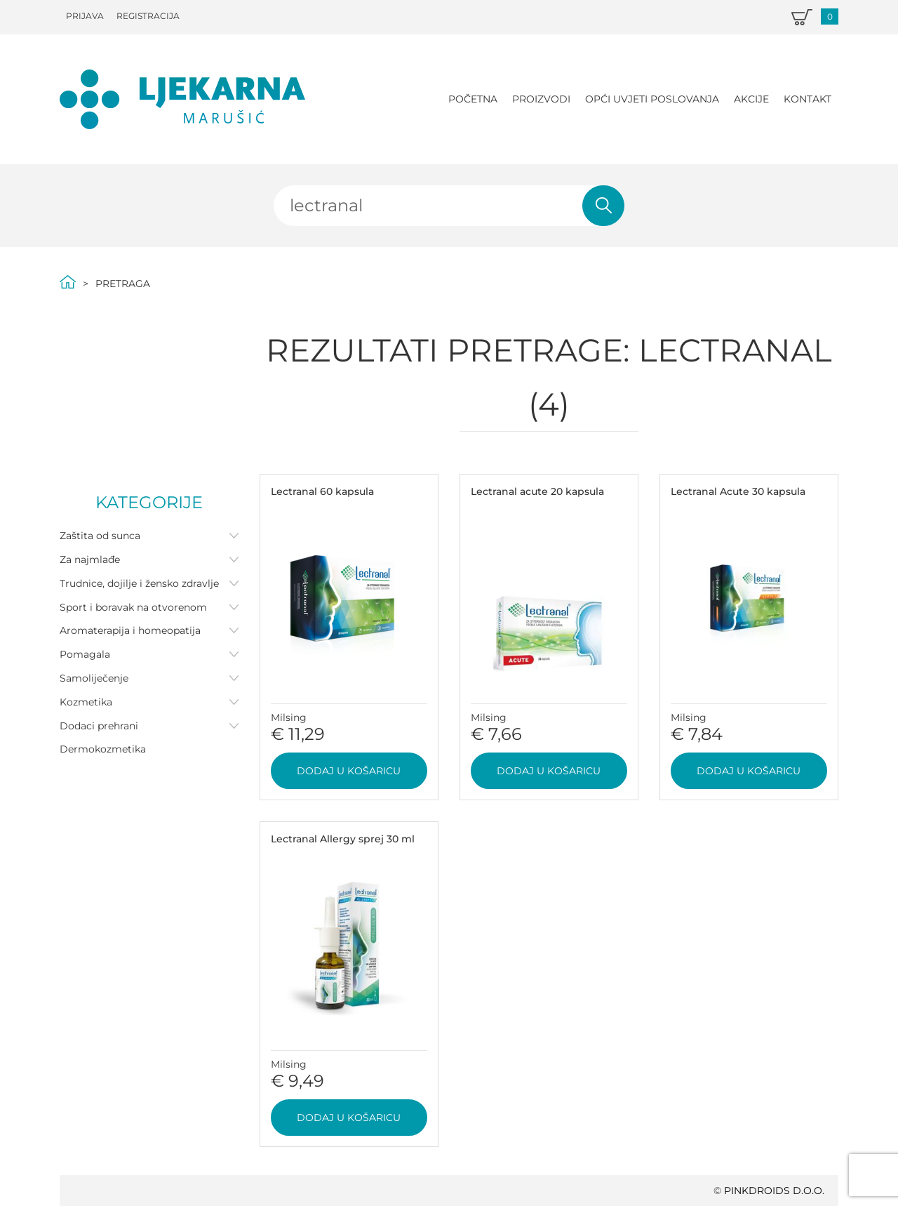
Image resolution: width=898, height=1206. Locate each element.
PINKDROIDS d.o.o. (774, 1190)
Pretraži (603, 205)
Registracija (148, 16)
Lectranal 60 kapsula (322, 491)
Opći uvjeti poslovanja (652, 99)
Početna (472, 99)
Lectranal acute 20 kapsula (537, 491)
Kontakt (807, 99)
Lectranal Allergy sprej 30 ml (343, 839)
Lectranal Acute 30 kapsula (738, 491)
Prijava (85, 16)
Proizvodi (541, 99)
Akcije (751, 99)
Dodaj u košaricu (349, 770)
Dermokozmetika (103, 749)
